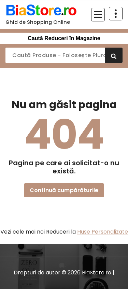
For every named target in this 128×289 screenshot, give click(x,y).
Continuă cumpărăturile (64, 190)
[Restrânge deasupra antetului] (116, 13)
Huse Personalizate (102, 232)
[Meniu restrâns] (98, 14)
